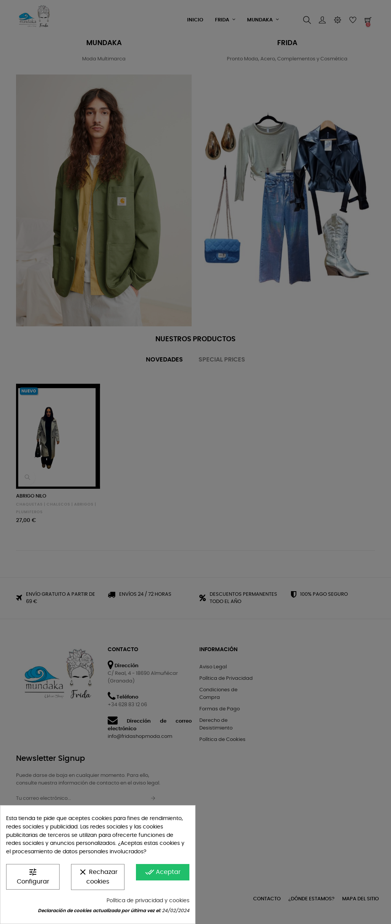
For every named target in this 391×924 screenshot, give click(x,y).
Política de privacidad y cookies (148, 900)
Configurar (33, 875)
